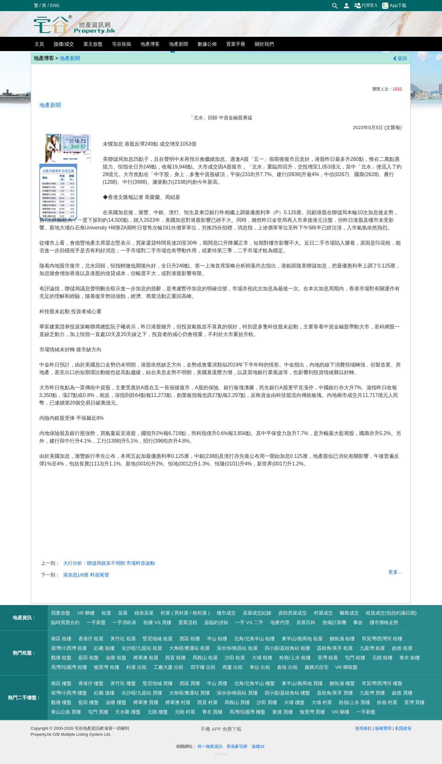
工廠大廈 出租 (168, 667)
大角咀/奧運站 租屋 (189, 648)
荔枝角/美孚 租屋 (335, 648)
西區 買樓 (190, 683)
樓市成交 (226, 613)
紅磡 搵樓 (104, 692)
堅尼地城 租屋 (158, 638)
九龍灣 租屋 (372, 648)
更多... (395, 572)
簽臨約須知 (216, 622)
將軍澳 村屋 (177, 702)
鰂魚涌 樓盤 (342, 683)
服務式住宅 (316, 667)
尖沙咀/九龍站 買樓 (142, 692)
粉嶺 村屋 (387, 702)
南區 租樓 (61, 638)
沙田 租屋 (235, 657)
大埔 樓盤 (294, 702)
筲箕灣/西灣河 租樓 (382, 638)
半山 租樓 (217, 638)
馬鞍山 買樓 (237, 702)
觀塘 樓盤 (61, 702)
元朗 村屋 (185, 712)
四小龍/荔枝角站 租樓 (287, 648)
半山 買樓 (217, 683)
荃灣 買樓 (414, 702)
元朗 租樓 (382, 657)
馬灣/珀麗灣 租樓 (69, 667)
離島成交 (349, 613)
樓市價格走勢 (384, 622)
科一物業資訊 (210, 746)
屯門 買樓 (98, 712)
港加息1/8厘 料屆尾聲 (86, 574)
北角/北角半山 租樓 (254, 638)
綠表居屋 (144, 613)
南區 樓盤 (61, 683)
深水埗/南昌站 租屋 (237, 648)
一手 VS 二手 (249, 622)
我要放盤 (60, 613)
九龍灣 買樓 (372, 692)
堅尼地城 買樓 (158, 683)
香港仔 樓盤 (90, 683)
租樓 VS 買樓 (157, 622)
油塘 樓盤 (116, 702)
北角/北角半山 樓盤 (254, 683)
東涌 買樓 (282, 712)
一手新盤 (96, 622)
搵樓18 (258, 746)
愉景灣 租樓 (106, 667)
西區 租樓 (190, 638)
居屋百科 (305, 622)
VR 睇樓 (86, 613)
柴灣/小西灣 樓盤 (69, 692)
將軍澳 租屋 (145, 657)
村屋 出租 (136, 667)
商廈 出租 (232, 667)
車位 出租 (260, 667)
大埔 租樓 (262, 657)
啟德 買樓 (402, 692)
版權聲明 (383, 728)
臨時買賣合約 (65, 622)
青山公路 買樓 (66, 712)
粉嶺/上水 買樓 (354, 702)
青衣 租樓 (409, 657)
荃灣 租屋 (328, 657)
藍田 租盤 (88, 657)
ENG (55, 5)
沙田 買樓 (267, 702)
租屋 (106, 613)
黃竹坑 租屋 (122, 638)
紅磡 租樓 (104, 648)
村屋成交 (323, 613)
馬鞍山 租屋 (205, 657)
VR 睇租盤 (346, 667)
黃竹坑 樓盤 (122, 683)
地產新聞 (70, 58)
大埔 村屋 (322, 702)
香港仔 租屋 (90, 638)
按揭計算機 (334, 622)
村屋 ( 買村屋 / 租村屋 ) (185, 613)
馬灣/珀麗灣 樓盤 (247, 712)
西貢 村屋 (207, 702)
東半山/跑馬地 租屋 (302, 638)
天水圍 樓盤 (127, 712)
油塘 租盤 (116, 657)
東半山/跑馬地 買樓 (302, 683)
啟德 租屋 (402, 648)
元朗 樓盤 (158, 712)
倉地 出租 (287, 667)
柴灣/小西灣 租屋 (69, 648)
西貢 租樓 (175, 657)
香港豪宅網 (237, 746)
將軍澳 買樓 (145, 702)
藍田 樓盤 (88, 702)
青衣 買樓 (212, 712)
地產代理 (279, 622)
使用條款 (363, 728)
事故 (358, 622)
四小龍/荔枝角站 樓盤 (287, 692)
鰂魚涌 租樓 (342, 638)
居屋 (123, 613)
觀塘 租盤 (61, 657)
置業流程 (187, 622)
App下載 (394, 6)
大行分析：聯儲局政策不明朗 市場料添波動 (109, 563)
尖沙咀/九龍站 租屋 (142, 648)
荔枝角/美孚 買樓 (335, 692)
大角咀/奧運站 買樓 (189, 692)
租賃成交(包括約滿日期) (391, 613)
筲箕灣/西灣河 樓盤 (382, 683)
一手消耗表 (124, 622)
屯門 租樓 (355, 657)
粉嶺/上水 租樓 (294, 657)
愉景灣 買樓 (312, 712)
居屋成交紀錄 (257, 613)
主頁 (39, 44)
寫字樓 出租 (202, 667)
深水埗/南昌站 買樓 (237, 692)
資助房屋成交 (292, 613)
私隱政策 (403, 728)
